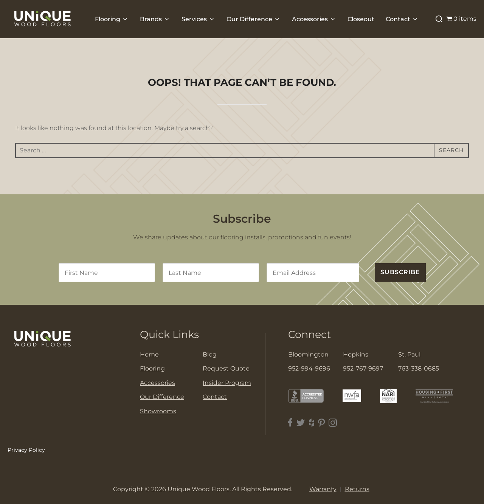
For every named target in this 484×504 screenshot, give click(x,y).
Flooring (112, 19)
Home (149, 354)
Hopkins (355, 354)
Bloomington (308, 354)
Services (198, 19)
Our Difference (253, 19)
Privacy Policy (26, 450)
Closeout (360, 19)
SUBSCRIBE (400, 272)
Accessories (314, 19)
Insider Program (227, 382)
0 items (461, 18)
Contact (402, 19)
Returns (357, 489)
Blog (210, 354)
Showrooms (158, 411)
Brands (155, 19)
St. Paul (409, 354)
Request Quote (226, 368)
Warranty (323, 489)
